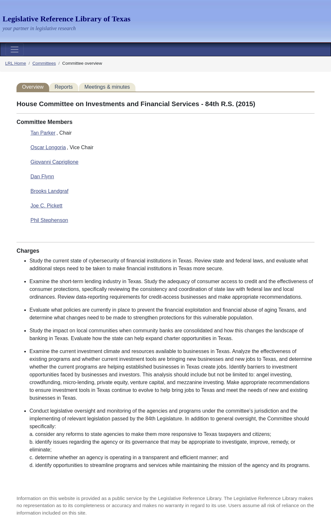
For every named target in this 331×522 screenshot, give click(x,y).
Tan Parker (42, 133)
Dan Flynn (42, 176)
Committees (44, 63)
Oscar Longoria (48, 147)
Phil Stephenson (49, 220)
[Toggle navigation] (14, 49)
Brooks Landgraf (49, 191)
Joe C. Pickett (46, 205)
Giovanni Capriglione (54, 162)
